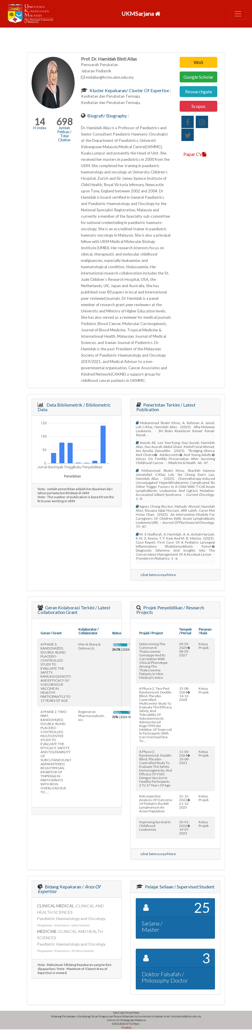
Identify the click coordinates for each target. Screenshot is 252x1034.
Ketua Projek (204, 646)
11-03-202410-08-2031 (184, 757)
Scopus (198, 106)
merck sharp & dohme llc (89, 646)
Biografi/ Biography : (107, 115)
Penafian (126, 1027)
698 (64, 121)
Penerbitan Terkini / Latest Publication (165, 407)
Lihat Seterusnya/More (158, 575)
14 (39, 121)
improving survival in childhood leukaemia (155, 826)
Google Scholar (198, 77)
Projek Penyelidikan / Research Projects (170, 610)
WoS (198, 62)
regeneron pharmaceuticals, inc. (91, 716)
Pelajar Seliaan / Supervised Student (179, 886)
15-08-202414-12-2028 (184, 694)
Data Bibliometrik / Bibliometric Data (74, 407)
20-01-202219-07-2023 (184, 827)
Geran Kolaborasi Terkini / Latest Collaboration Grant (74, 610)
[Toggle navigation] (238, 14)
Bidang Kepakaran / (69, 889)
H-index (39, 127)
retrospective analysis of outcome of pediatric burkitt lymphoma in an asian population (155, 803)
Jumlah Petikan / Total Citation (64, 133)
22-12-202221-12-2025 (184, 801)
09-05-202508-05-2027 (184, 649)
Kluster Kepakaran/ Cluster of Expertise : (130, 90)
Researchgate (198, 91)
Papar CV (194, 154)
